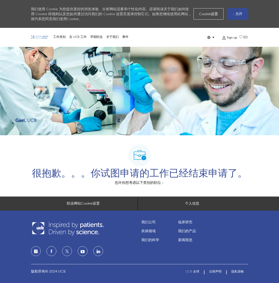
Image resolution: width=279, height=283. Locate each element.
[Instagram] (36, 251)
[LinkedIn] (83, 251)
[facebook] (51, 251)
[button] (210, 37)
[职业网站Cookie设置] (83, 203)
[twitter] (67, 251)
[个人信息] (192, 203)
